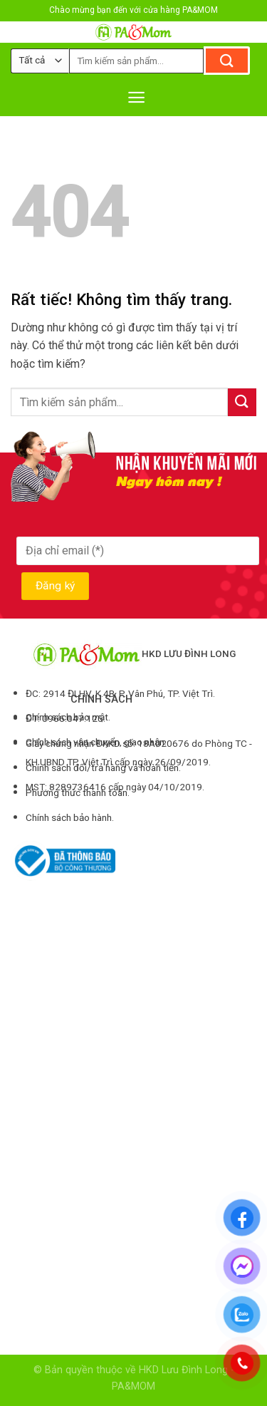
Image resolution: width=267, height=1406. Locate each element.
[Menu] (136, 97)
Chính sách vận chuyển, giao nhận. (96, 742)
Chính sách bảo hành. (70, 817)
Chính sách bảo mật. (68, 717)
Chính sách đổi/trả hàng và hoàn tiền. (103, 767)
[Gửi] (227, 60)
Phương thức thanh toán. (78, 792)
